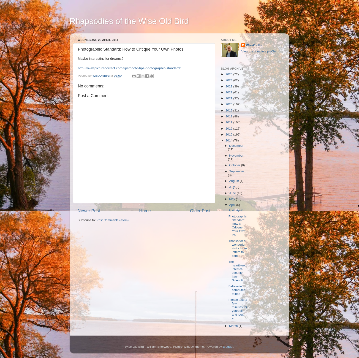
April (232, 205)
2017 (229, 122)
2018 (229, 116)
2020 (229, 104)
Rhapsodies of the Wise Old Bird (129, 21)
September (236, 171)
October (235, 165)
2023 (229, 86)
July (232, 187)
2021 (229, 98)
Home (145, 210)
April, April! (235, 210)
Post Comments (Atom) (113, 220)
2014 (229, 140)
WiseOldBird (255, 45)
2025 (229, 74)
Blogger (228, 346)
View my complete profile (258, 51)
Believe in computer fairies (236, 290)
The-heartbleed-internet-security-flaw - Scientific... (237, 271)
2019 (229, 110)
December (236, 145)
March (234, 326)
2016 (229, 128)
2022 (229, 92)
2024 (229, 80)
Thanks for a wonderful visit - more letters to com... (237, 248)
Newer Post (89, 210)
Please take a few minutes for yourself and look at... (237, 309)
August (234, 181)
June (233, 193)
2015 (229, 134)
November (236, 155)
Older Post (200, 210)
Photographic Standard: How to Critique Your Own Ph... (237, 226)
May (232, 199)
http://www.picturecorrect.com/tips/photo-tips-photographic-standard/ (129, 68)
